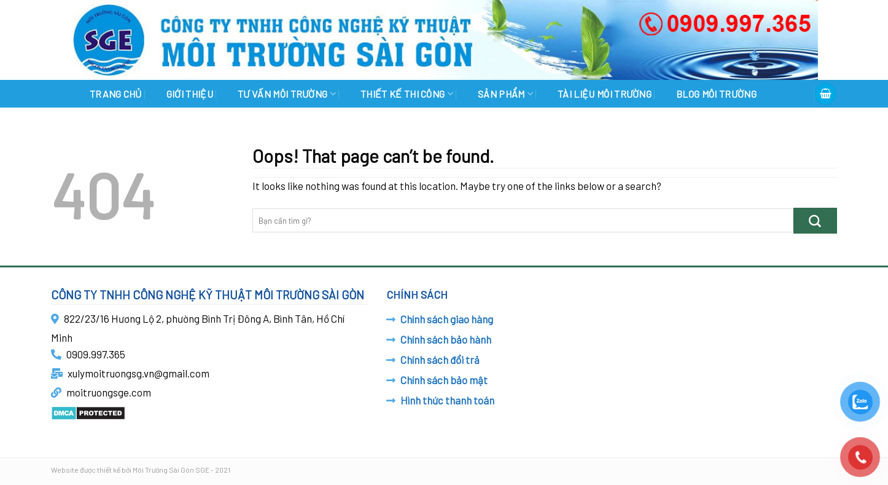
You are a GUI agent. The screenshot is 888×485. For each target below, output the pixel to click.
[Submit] (815, 220)
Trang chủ (116, 94)
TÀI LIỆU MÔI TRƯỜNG (605, 94)
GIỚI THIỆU (189, 94)
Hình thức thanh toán (447, 400)
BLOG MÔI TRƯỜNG (716, 94)
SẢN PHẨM (505, 94)
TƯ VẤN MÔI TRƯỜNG (287, 94)
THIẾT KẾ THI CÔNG (406, 94)
